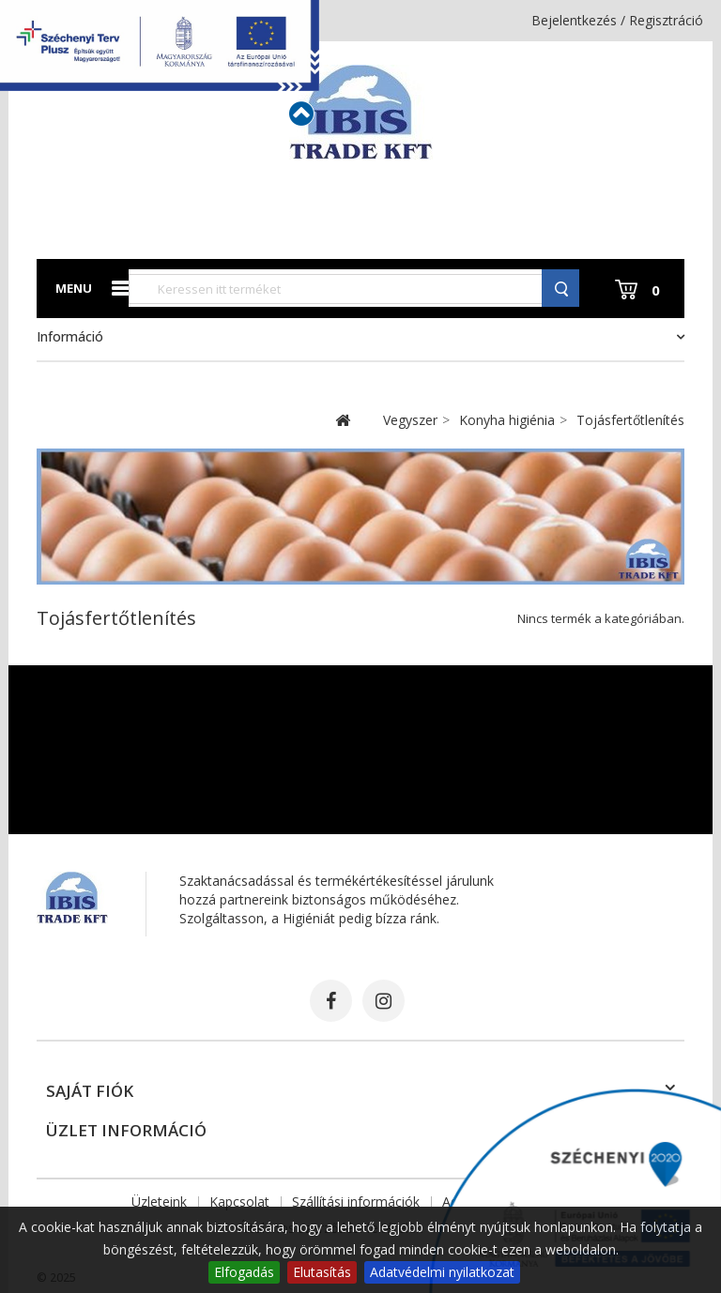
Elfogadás (244, 1272)
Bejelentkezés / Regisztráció (617, 20)
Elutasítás (322, 1272)
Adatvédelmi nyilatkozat (442, 1272)
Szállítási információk (356, 1201)
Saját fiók (89, 1091)
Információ (70, 336)
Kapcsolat (239, 1201)
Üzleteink (159, 1201)
